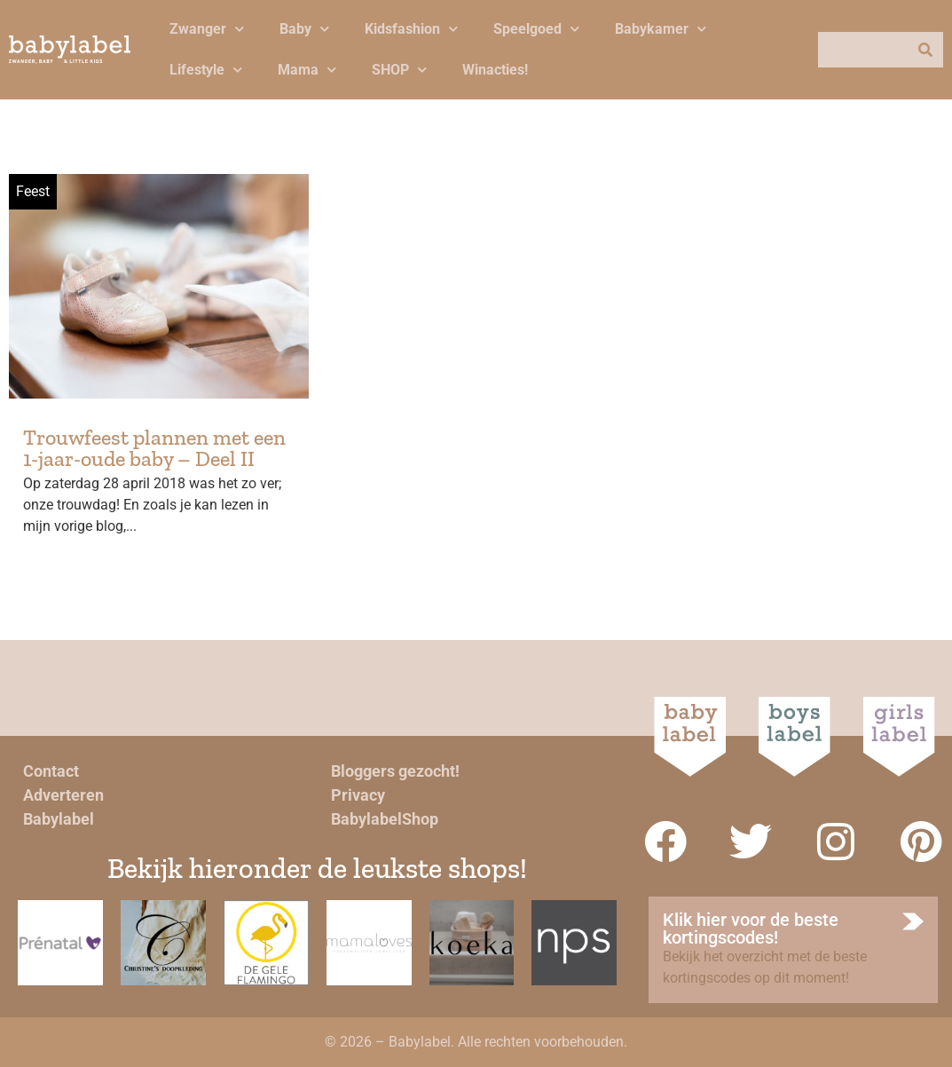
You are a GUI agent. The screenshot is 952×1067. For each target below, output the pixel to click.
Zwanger (206, 29)
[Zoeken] (925, 49)
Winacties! (495, 69)
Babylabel (58, 819)
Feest (33, 191)
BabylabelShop (384, 819)
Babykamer (660, 29)
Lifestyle (205, 69)
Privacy (358, 795)
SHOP (399, 69)
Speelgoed (536, 29)
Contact (51, 771)
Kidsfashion (411, 29)
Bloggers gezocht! (395, 771)
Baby (304, 29)
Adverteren (63, 795)
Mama (307, 69)
